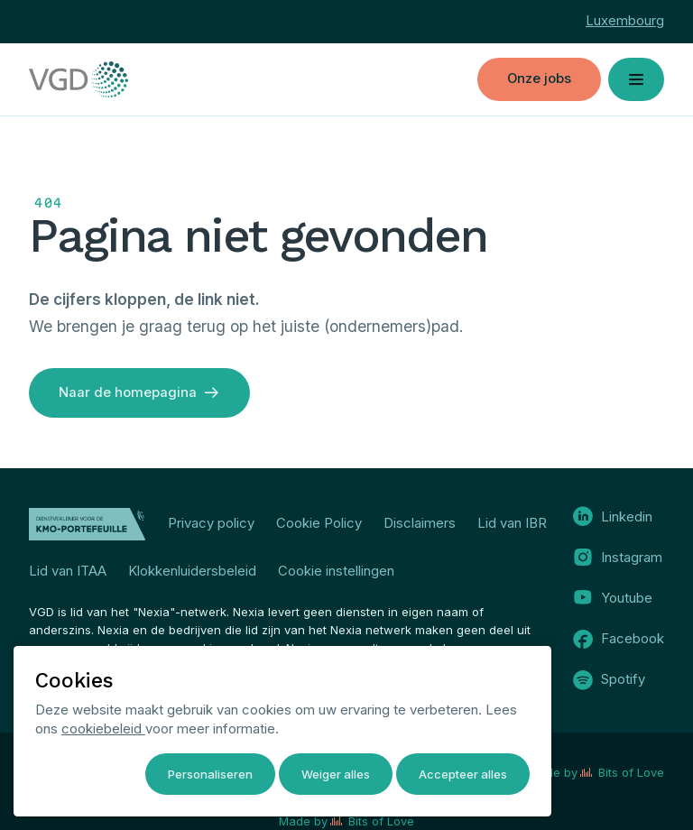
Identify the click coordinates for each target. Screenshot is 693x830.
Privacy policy (211, 523)
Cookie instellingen (336, 571)
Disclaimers (419, 523)
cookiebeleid (103, 729)
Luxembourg (625, 21)
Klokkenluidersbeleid (192, 571)
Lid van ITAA (67, 571)
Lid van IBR (512, 523)
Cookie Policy (319, 523)
